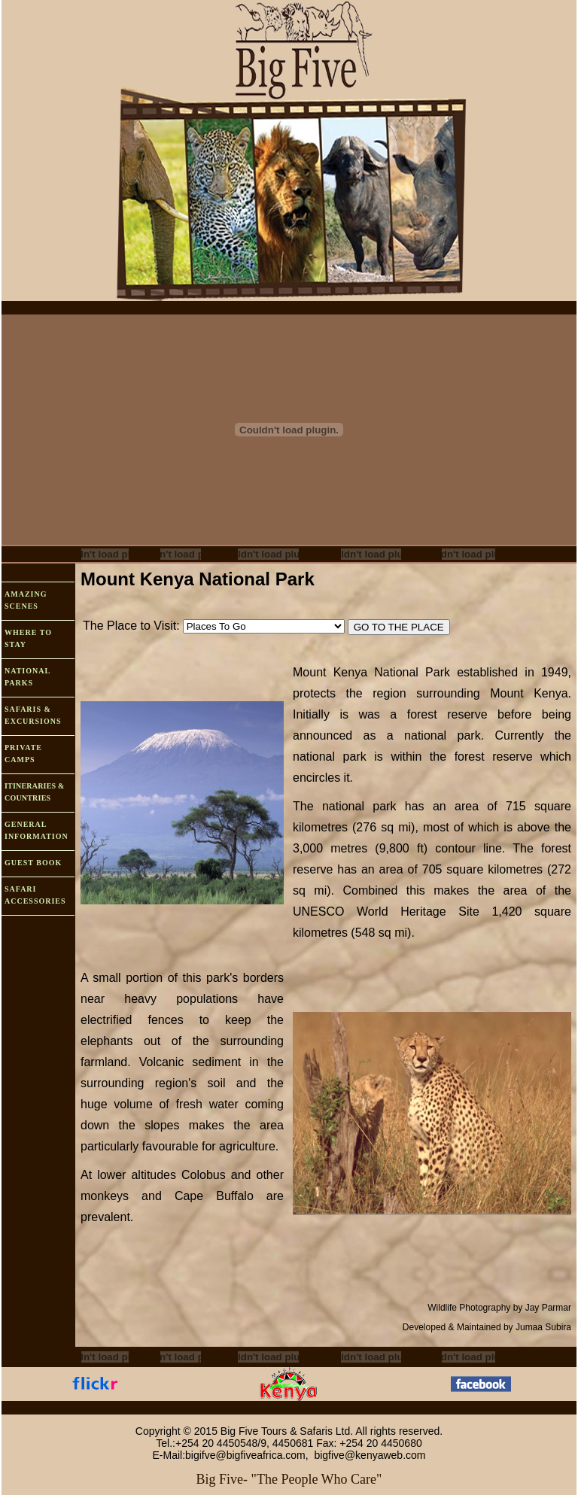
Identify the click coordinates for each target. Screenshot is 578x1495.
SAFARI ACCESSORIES (35, 895)
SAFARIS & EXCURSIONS (33, 715)
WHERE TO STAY (28, 638)
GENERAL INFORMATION (36, 830)
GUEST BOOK (33, 862)
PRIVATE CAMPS (23, 753)
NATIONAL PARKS (27, 677)
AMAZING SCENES (26, 600)
